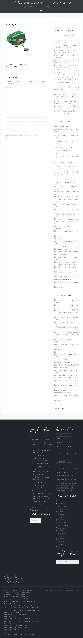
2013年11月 (61, 525)
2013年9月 (61, 531)
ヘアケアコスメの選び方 (42, 499)
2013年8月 (61, 533)
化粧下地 (37, 480)
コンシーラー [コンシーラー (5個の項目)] (71, 446)
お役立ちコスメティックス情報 (41, 439)
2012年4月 (61, 544)
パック (39, 447)
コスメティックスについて (41, 469)
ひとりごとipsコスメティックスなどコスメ (41, 2)
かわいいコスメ (60, 236)
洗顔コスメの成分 (42, 461)
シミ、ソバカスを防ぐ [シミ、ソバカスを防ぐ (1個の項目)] (62, 453)
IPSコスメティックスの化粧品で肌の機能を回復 (17, 592)
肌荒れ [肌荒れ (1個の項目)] (74, 483)
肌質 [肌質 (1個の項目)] (58, 487)
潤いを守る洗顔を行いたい (65, 246)
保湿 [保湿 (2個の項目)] (63, 476)
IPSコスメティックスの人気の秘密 (66, 55)
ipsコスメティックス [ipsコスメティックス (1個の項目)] (66, 435)
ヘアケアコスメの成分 (41, 496)
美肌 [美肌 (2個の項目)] (70, 483)
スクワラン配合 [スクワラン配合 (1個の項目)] (61, 461)
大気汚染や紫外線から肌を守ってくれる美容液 (17, 619)
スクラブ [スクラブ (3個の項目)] (66, 457)
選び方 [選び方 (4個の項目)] (58, 490)
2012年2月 (61, 547)
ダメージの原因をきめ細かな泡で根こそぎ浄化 (27, 610)
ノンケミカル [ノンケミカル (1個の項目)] (60, 468)
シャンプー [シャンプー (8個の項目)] (73, 453)
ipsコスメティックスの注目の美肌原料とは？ (16, 596)
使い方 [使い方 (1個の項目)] (58, 476)
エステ (34, 437)
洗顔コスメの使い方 (42, 458)
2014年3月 (61, 517)
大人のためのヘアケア (62, 254)
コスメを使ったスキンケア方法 (44, 445)
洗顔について (39, 453)
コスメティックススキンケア (42, 442)
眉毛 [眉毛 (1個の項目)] (66, 483)
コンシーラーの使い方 (43, 477)
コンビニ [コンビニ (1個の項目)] (59, 450)
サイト (29, 120)
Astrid (68, 590)
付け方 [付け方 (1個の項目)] (71, 472)
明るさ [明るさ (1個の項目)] (67, 479)
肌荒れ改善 (35, 510)
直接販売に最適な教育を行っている (66, 277)
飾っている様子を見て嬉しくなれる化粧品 (15, 634)
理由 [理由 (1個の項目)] (62, 483)
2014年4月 (61, 514)
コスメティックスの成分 (42, 472)
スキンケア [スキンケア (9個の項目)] (59, 457)
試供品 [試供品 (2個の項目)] (72, 487)
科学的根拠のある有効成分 (63, 279)
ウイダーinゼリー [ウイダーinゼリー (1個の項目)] (61, 442)
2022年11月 (61, 506)
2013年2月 (61, 541)
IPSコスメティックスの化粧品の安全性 (67, 196)
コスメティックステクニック (42, 466)
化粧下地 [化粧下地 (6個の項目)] (68, 476)
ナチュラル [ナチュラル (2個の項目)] (68, 464)
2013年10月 (61, 528)
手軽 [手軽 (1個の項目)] (58, 479)
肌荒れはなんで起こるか (63, 35)
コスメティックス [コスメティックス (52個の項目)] (61, 446)
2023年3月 (61, 501)
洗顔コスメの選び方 (42, 463)
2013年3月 (61, 539)
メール (9, 120)
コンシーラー (39, 474)
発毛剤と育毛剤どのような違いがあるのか (15, 627)
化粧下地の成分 (41, 485)
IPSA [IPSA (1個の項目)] (58, 435)
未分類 (34, 507)
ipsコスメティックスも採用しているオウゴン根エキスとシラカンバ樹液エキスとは (66, 221)
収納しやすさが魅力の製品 (63, 249)
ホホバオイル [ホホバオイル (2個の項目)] (74, 468)
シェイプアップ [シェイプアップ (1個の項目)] (67, 450)
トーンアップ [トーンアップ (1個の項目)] (60, 464)
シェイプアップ (36, 504)
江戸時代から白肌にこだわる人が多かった (15, 625)
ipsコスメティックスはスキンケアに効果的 (16, 599)
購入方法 (39, 488)
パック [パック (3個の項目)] (67, 468)
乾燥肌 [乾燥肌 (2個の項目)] (66, 472)
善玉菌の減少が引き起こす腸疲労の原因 (67, 252)
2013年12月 (61, 522)
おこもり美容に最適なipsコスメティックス (16, 608)
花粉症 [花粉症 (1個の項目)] (62, 487)
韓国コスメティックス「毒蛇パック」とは (66, 162)
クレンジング (41, 455)
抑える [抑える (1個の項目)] (62, 479)
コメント (9, 87)
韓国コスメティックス (40, 501)
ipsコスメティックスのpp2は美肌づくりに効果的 (18, 590)
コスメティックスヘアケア (41, 491)
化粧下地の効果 (41, 482)
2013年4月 (61, 536)
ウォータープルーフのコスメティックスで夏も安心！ (19, 605)
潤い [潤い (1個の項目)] (58, 483)
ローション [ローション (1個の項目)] (59, 472)
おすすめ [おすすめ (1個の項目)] (59, 438)
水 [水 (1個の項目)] (71, 479)
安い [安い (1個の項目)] (73, 476)
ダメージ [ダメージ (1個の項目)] (69, 461)
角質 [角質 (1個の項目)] (67, 487)
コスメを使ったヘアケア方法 (43, 493)
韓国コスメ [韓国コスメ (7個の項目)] (65, 490)
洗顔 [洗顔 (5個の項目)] (75, 479)
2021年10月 (61, 512)
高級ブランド (60, 287)
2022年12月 (61, 504)
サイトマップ (60, 238)
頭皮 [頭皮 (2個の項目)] (70, 490)
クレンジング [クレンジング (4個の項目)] (71, 442)
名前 (8, 112)
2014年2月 (61, 520)
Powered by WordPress (53, 590)
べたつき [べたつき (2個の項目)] (65, 438)
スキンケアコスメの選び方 (42, 450)
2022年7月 (61, 509)
